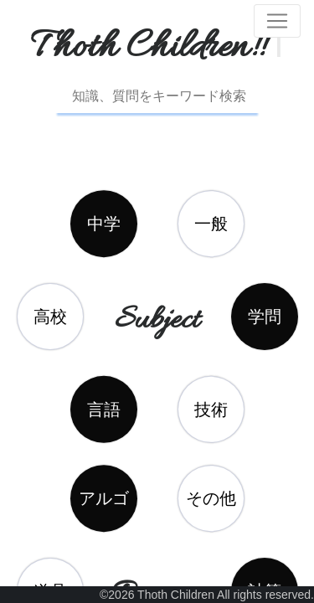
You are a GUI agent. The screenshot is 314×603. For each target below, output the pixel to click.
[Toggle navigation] (277, 21)
